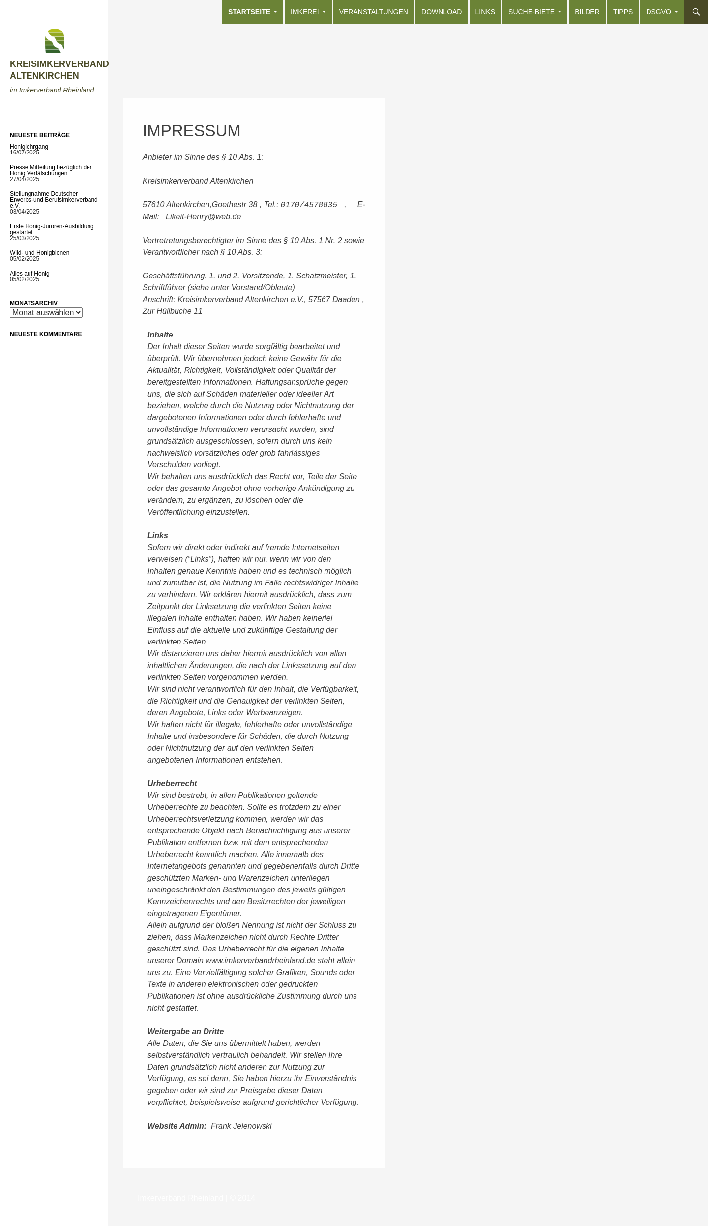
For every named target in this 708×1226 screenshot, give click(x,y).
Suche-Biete (531, 12)
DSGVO (658, 12)
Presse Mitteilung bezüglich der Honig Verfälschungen (51, 170)
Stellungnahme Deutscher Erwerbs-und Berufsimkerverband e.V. (54, 199)
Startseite (249, 12)
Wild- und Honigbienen (39, 252)
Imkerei (305, 12)
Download (441, 12)
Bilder (587, 12)
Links (485, 12)
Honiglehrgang (29, 146)
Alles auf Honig (30, 273)
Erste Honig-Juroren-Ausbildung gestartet (52, 229)
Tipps (623, 12)
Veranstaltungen (373, 12)
